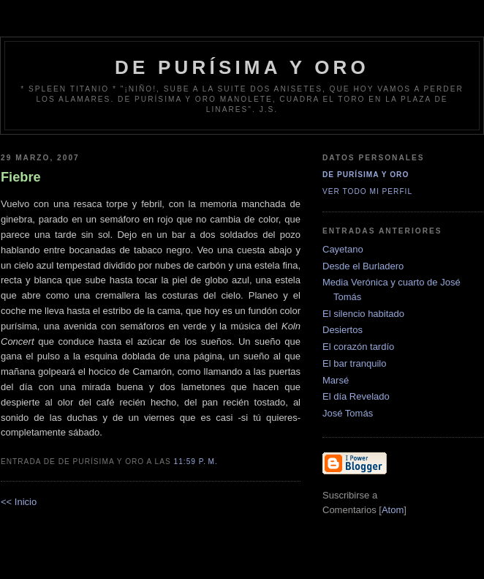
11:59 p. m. (196, 461)
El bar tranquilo (354, 363)
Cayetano (342, 249)
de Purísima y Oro (242, 67)
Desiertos (342, 329)
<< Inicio (19, 501)
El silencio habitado (363, 313)
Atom (393, 509)
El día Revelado (356, 396)
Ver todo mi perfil (367, 191)
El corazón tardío (358, 346)
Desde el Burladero (363, 266)
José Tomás (347, 413)
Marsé (335, 380)
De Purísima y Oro (365, 175)
